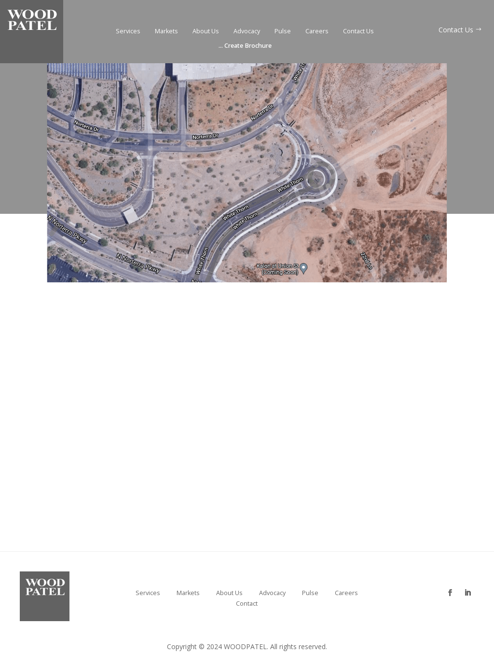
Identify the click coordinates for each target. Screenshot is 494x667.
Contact (247, 603)
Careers (317, 31)
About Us (205, 31)
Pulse (282, 31)
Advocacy (246, 31)
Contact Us (358, 31)
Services (128, 31)
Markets (166, 31)
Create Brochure (245, 46)
